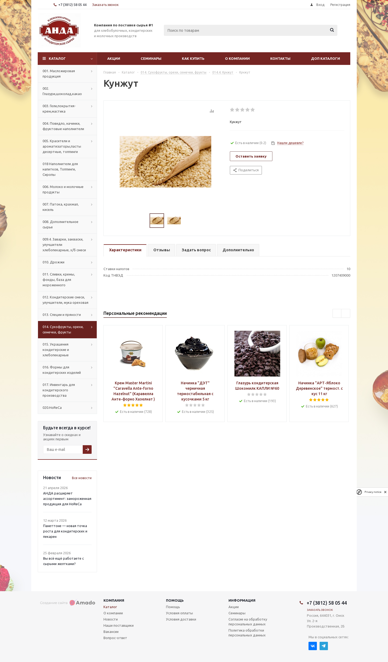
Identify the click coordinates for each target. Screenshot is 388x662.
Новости (110, 619)
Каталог (57, 58)
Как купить (193, 58)
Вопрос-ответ (115, 638)
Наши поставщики (118, 625)
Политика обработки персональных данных (247, 632)
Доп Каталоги (325, 58)
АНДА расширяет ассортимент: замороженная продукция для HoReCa (67, 498)
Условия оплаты (179, 613)
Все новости (82, 478)
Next (345, 313)
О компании (237, 58)
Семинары (151, 58)
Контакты (280, 58)
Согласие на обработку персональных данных (247, 621)
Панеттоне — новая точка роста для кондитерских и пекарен (65, 531)
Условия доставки (181, 619)
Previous (337, 313)
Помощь (175, 600)
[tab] (125, 250)
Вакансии (111, 631)
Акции (113, 58)
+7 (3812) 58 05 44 (72, 4)
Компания (113, 600)
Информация (241, 600)
